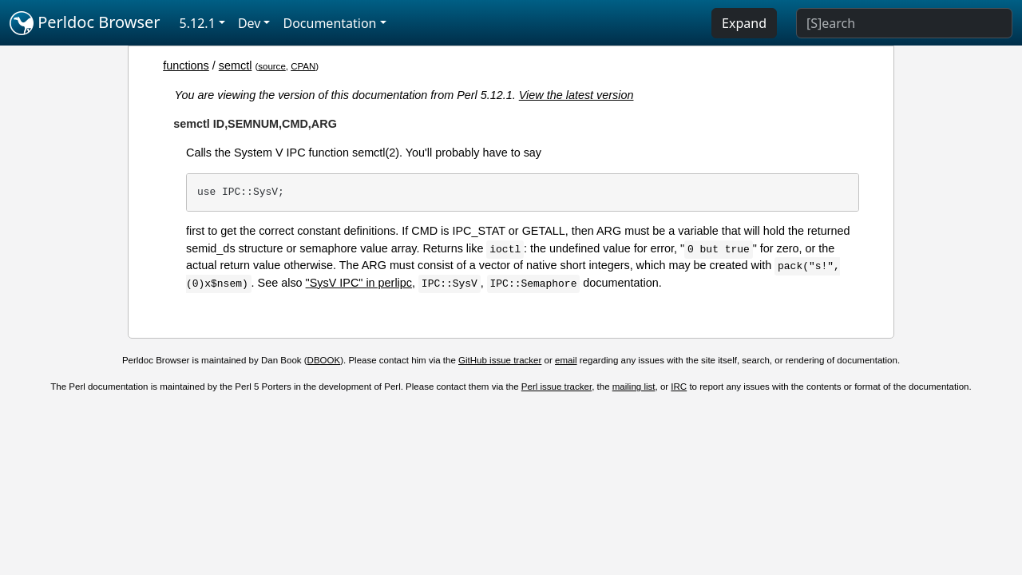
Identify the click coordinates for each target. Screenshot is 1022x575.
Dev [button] (249, 23)
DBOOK (324, 360)
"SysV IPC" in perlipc (359, 282)
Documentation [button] (329, 23)
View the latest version (576, 95)
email (566, 360)
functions (186, 65)
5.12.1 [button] (198, 23)
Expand (744, 23)
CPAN (303, 66)
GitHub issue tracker (499, 360)
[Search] (904, 23)
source (272, 66)
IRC (679, 386)
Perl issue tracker (556, 386)
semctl (235, 65)
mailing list (634, 386)
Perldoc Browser (85, 23)
